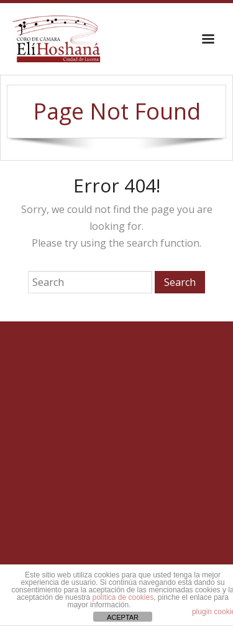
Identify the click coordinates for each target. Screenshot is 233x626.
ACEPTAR (123, 617)
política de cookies (122, 597)
